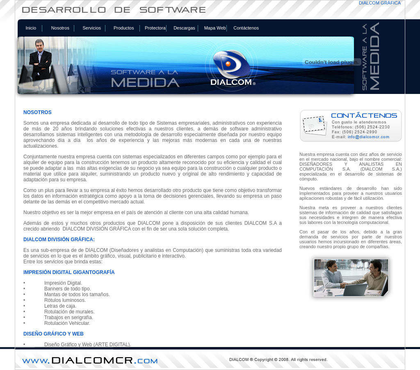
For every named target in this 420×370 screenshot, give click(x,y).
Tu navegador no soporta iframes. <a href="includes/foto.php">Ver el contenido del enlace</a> (210, 226)
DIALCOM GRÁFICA (380, 2)
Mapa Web (215, 27)
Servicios (91, 27)
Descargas (184, 27)
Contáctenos (246, 27)
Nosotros (60, 27)
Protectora (155, 27)
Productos (124, 27)
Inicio (30, 27)
